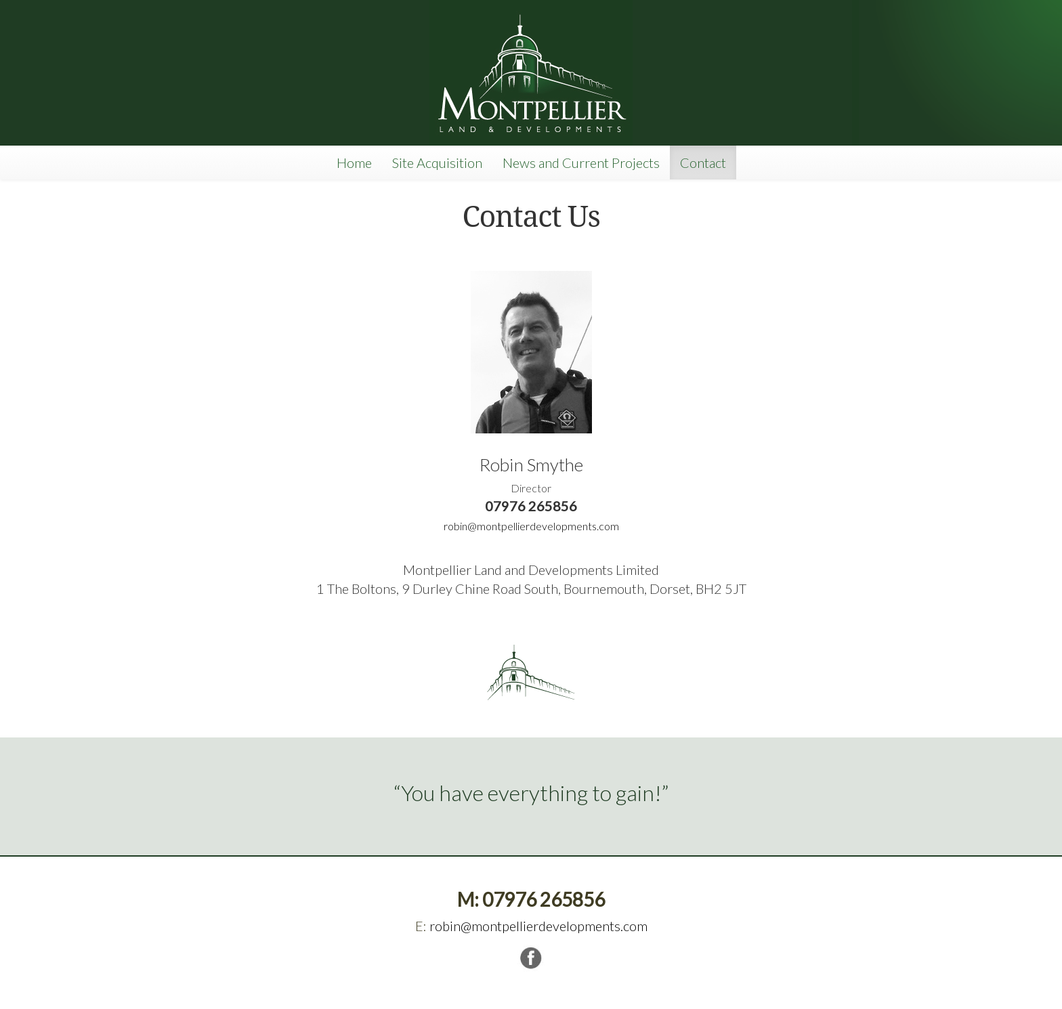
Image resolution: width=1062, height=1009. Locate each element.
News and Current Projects (581, 162)
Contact (703, 162)
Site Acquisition (437, 162)
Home (354, 162)
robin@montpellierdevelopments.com (531, 525)
